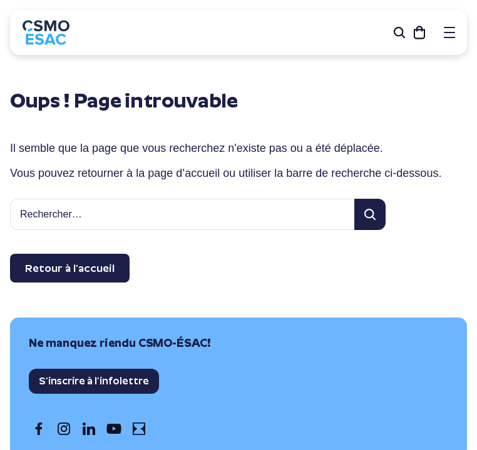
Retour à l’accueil (70, 268)
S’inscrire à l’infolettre (94, 381)
